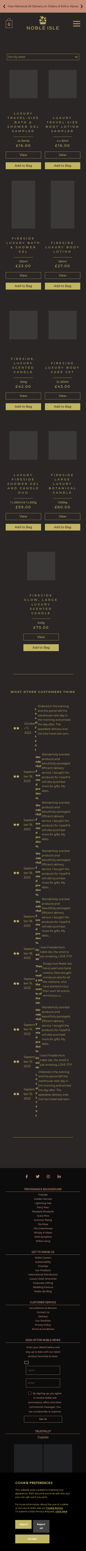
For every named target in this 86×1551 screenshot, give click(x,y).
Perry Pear (43, 1207)
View (23, 155)
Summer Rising (43, 1220)
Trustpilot (43, 1437)
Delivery (43, 1316)
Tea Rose (43, 1224)
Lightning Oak (43, 1203)
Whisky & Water (43, 1232)
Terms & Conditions (43, 1329)
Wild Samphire (43, 1236)
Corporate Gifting (43, 1283)
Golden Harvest (43, 1199)
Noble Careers (43, 1257)
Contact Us (43, 1312)
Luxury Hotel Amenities (43, 1278)
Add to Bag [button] (23, 165)
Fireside (43, 1194)
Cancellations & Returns (43, 1308)
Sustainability (43, 1261)
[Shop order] (43, 57)
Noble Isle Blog (43, 1291)
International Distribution (43, 1274)
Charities (43, 1266)
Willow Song (43, 1241)
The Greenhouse (43, 1228)
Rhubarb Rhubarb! (43, 1211)
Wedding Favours (43, 1287)
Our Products (43, 1270)
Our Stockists (43, 1320)
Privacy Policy (43, 1324)
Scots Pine (43, 1215)
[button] (4, 6)
